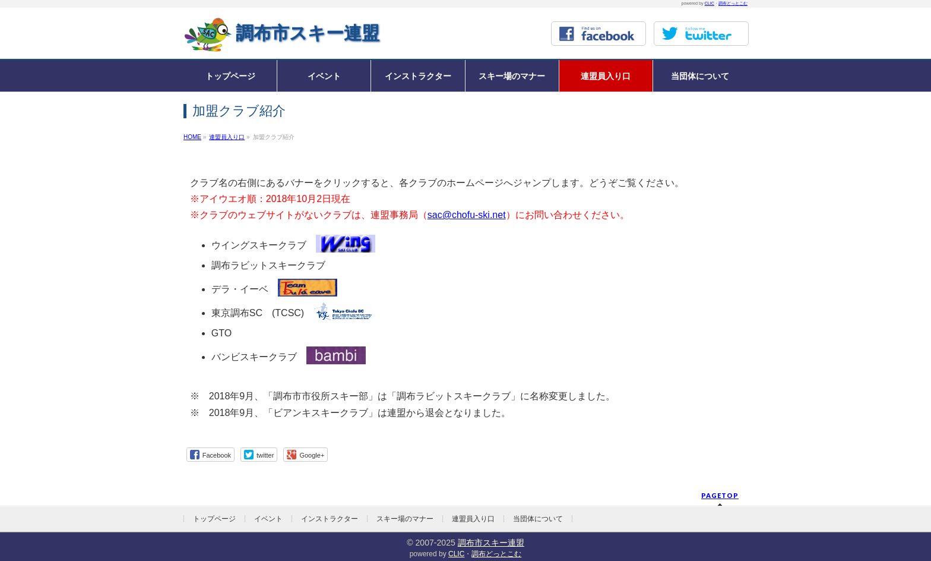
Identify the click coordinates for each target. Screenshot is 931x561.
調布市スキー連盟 (307, 33)
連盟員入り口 (473, 518)
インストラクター (329, 518)
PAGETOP (720, 495)
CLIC (709, 3)
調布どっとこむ (733, 3)
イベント (268, 518)
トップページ (214, 518)
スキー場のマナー (404, 518)
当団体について (538, 518)
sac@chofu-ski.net (467, 215)
